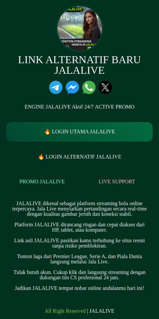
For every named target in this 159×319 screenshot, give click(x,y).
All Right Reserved (65, 311)
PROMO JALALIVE (42, 181)
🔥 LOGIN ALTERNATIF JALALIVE (79, 157)
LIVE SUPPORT (117, 181)
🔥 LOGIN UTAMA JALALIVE (79, 131)
